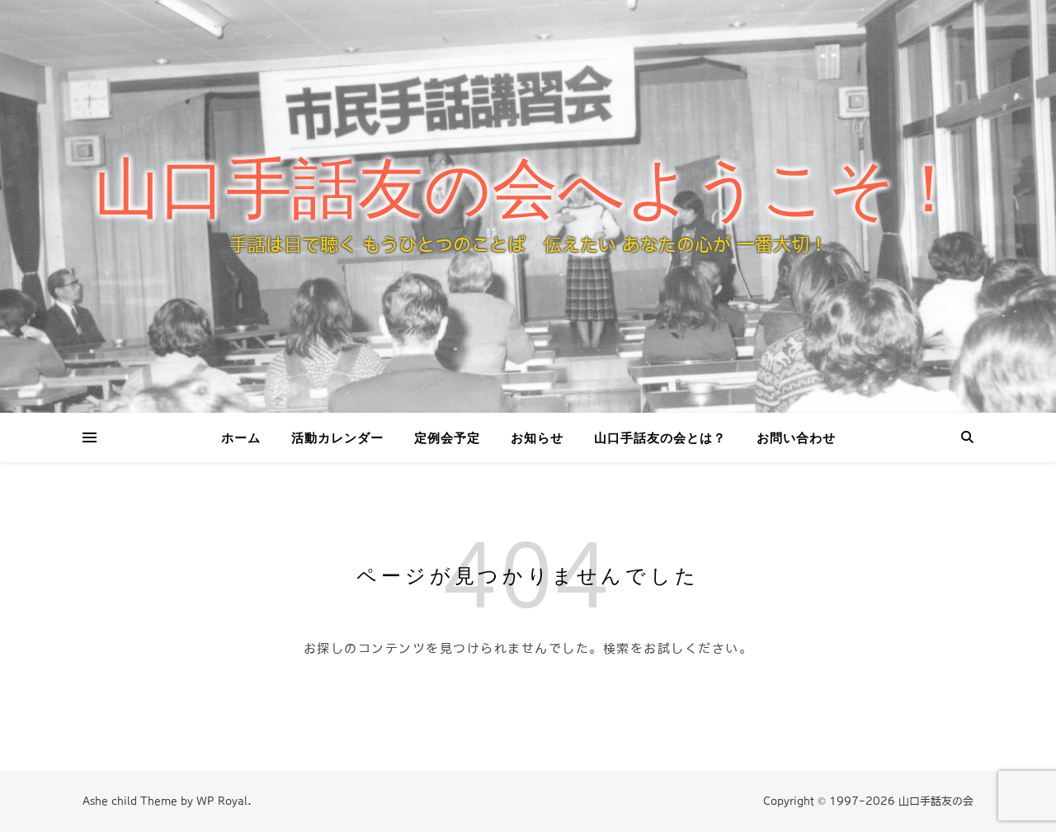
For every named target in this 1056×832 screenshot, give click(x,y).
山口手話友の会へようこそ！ (528, 189)
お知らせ (537, 437)
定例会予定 (447, 437)
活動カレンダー (337, 437)
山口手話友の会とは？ (660, 437)
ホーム (241, 437)
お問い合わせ (796, 437)
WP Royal (222, 801)
